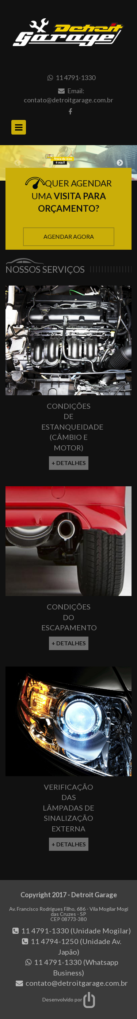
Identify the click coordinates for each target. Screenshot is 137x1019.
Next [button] (119, 163)
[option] (68, 163)
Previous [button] (17, 163)
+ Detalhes (69, 462)
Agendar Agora (68, 236)
